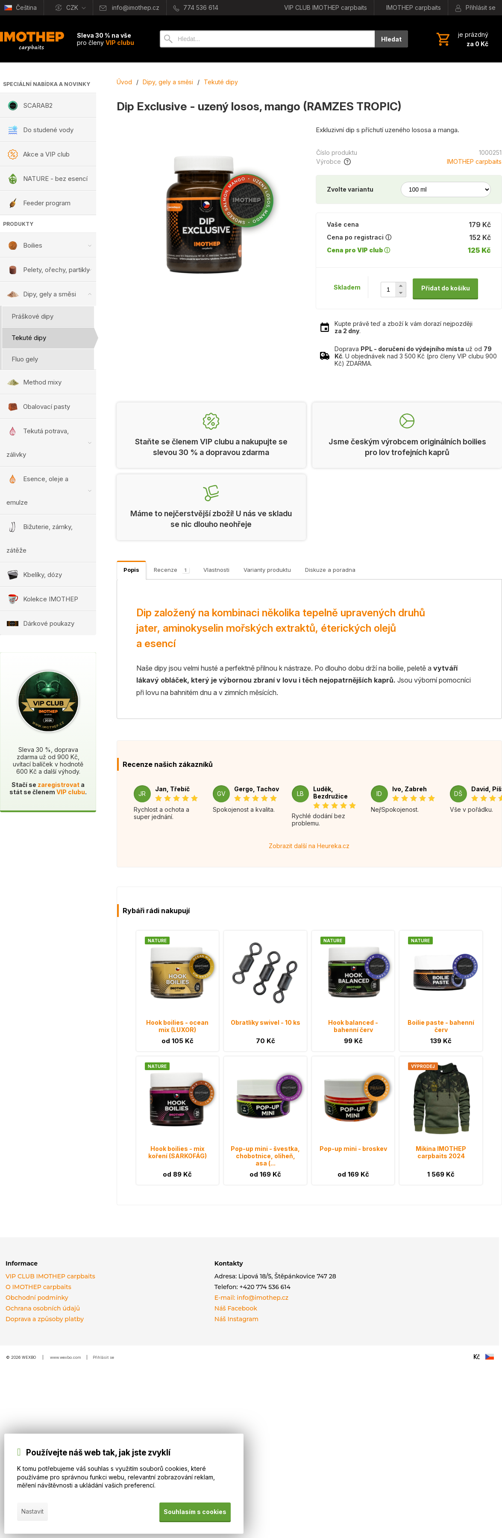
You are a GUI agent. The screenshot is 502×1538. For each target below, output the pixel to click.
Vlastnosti (216, 569)
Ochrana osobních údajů (43, 1308)
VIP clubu (70, 792)
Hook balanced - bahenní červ (353, 1026)
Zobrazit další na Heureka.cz (309, 845)
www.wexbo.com (65, 1357)
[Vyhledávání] (267, 38)
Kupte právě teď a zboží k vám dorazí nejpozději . (404, 327)
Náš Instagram (236, 1319)
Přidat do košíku (445, 288)
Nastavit (32, 1511)
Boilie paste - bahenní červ (441, 1026)
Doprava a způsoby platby (45, 1319)
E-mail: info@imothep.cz (251, 1297)
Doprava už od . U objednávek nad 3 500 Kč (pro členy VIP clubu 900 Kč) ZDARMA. (416, 356)
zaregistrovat (58, 784)
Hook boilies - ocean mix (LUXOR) (177, 1026)
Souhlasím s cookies (194, 1511)
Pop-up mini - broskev (353, 1148)
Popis (131, 569)
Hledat (391, 39)
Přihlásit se (103, 1357)
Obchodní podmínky (37, 1297)
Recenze (171, 569)
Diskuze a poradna (330, 569)
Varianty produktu (267, 569)
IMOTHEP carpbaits (474, 161)
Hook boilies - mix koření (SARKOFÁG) (177, 1152)
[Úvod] (32, 38)
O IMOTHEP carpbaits (38, 1287)
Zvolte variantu (350, 189)
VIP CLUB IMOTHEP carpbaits (50, 1276)
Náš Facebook (235, 1308)
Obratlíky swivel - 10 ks (265, 1022)
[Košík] (461, 38)
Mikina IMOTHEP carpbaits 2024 (441, 1152)
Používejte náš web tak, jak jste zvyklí (98, 1453)
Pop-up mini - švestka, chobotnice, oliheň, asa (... (265, 1156)
